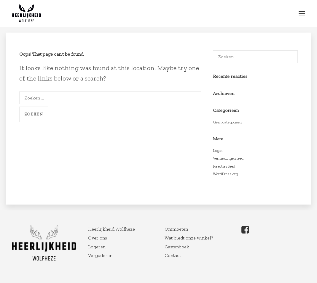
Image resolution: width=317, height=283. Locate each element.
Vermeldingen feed (228, 158)
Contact (173, 255)
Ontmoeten (176, 229)
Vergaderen (100, 255)
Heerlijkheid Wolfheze (111, 229)
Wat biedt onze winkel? (189, 238)
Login (217, 150)
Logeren (97, 247)
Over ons (97, 238)
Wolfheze (26, 13)
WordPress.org (225, 173)
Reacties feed (224, 166)
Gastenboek (177, 247)
